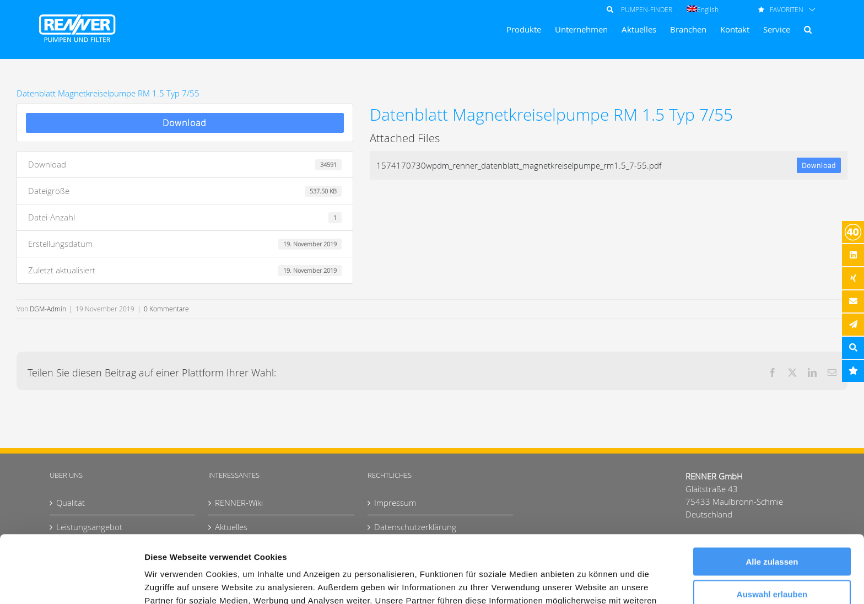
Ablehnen (772, 558)
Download (185, 123)
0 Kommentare (166, 308)
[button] (808, 29)
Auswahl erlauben (772, 526)
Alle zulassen (772, 494)
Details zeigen (586, 582)
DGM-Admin (48, 308)
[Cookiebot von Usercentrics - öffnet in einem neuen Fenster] (71, 582)
